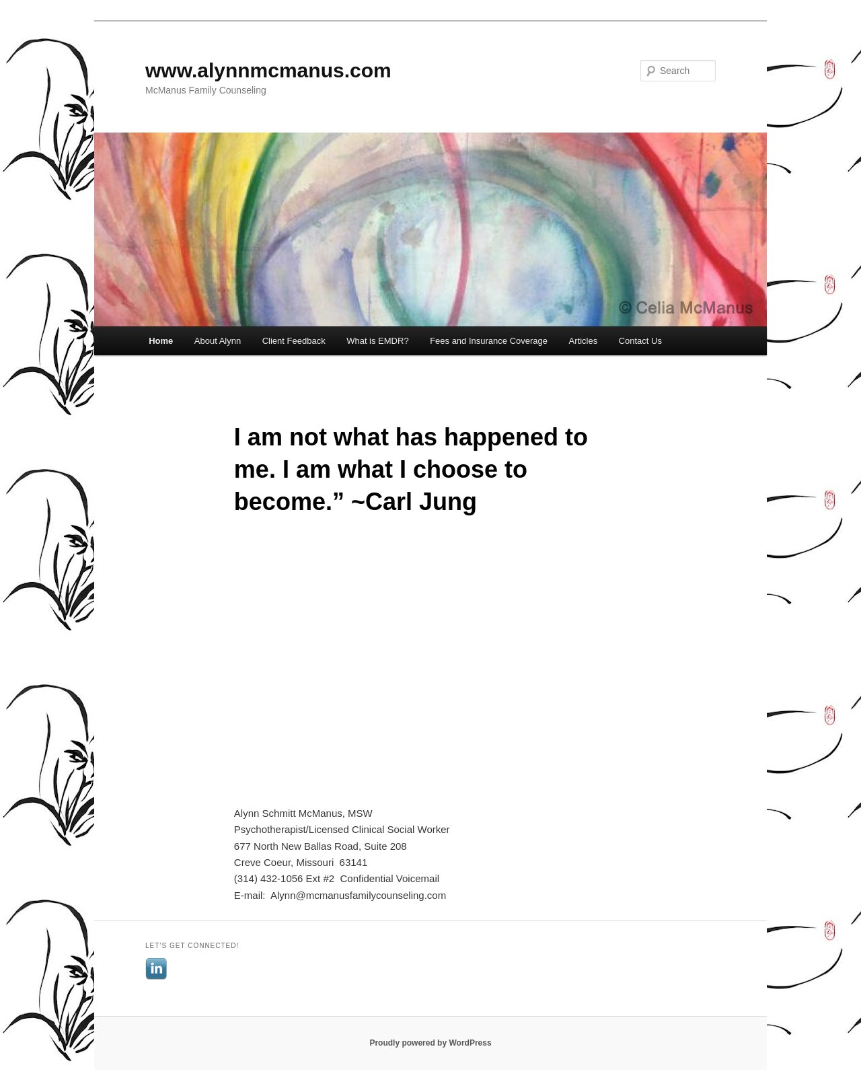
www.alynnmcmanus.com (268, 70)
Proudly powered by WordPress (430, 1043)
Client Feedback (294, 341)
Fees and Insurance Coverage (489, 341)
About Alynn (217, 341)
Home (161, 341)
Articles (583, 341)
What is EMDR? (377, 341)
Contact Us (640, 341)
